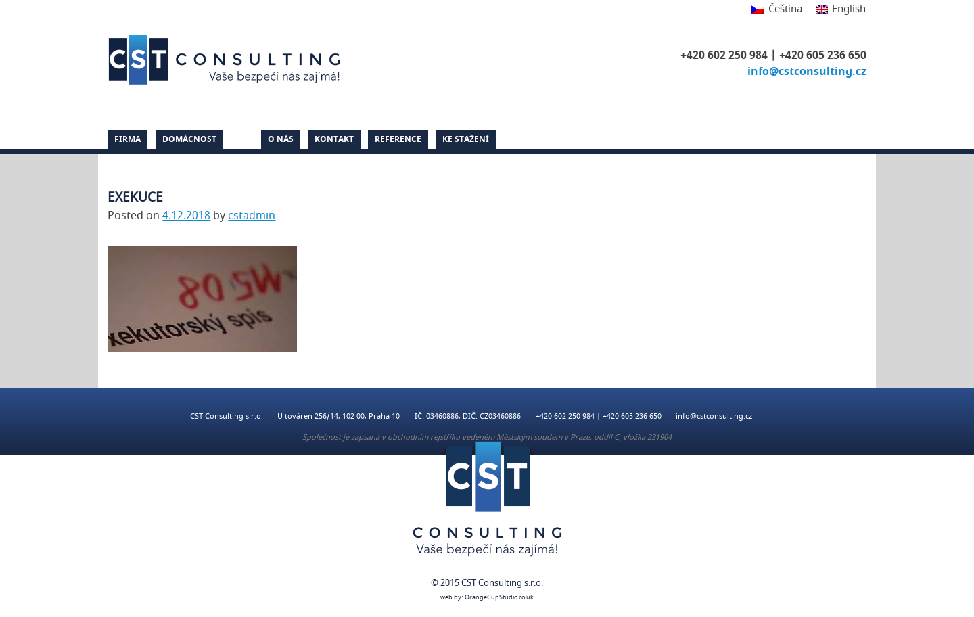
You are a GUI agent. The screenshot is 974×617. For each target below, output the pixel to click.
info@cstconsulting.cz (806, 72)
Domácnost (189, 139)
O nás (281, 139)
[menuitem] (776, 10)
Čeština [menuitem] (785, 8)
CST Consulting (227, 59)
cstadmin (251, 216)
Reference (398, 139)
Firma (127, 139)
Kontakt (334, 139)
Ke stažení (465, 139)
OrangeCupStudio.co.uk (499, 597)
